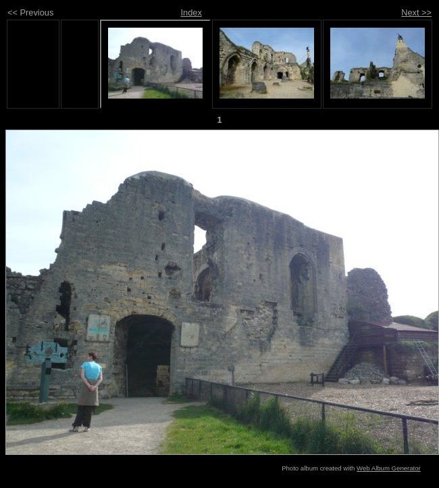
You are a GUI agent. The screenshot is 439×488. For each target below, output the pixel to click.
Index (190, 12)
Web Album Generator (389, 468)
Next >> (416, 12)
